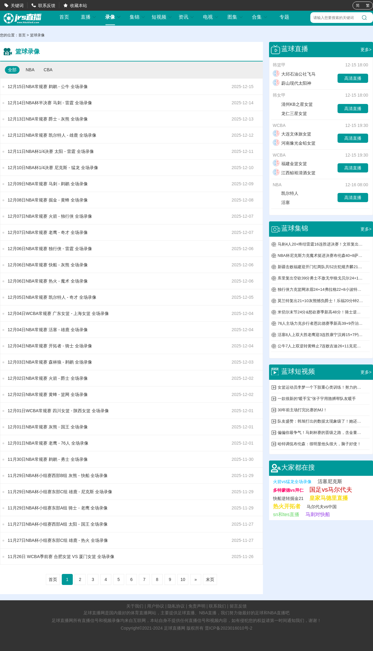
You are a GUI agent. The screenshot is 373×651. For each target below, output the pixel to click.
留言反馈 (238, 606)
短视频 (162, 17)
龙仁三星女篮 (290, 113)
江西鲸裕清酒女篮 (294, 172)
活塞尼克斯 (330, 481)
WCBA (279, 125)
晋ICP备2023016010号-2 (229, 628)
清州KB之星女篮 (293, 104)
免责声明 (196, 606)
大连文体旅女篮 (292, 133)
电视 (211, 17)
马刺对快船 (317, 514)
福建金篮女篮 (290, 163)
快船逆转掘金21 (288, 498)
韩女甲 (279, 95)
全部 (12, 69)
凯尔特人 (285, 193)
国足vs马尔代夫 (330, 489)
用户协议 (155, 606)
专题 (284, 17)
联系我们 (217, 606)
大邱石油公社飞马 (294, 74)
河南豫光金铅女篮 (294, 143)
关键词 (17, 5)
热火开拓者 (287, 506)
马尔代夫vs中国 (322, 506)
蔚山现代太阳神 (292, 83)
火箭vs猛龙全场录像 (292, 481)
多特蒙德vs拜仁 (288, 490)
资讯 (186, 17)
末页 (210, 579)
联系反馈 (46, 5)
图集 (235, 17)
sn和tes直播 (286, 514)
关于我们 (134, 606)
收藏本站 (78, 5)
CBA (48, 69)
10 (182, 579)
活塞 (281, 202)
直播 (89, 17)
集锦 (138, 17)
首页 (64, 17)
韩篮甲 (279, 64)
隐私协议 (176, 606)
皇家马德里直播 (328, 498)
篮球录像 (37, 35)
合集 (260, 17)
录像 (113, 17)
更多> (365, 49)
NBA (30, 69)
